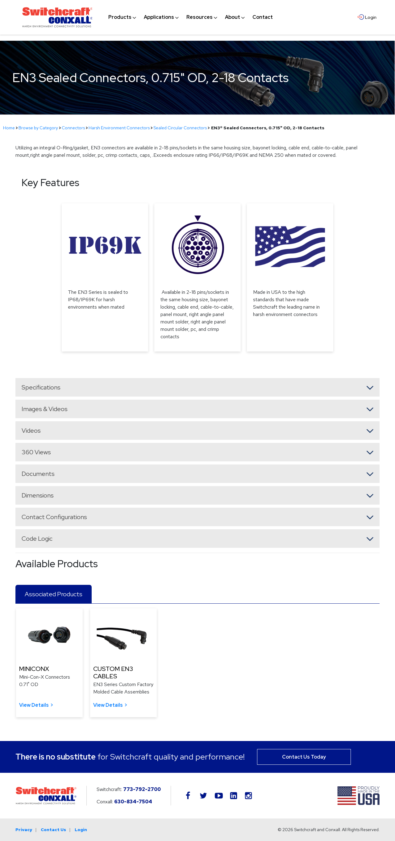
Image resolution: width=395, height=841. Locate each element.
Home (9, 128)
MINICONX (34, 669)
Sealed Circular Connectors (180, 128)
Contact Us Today (304, 757)
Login (81, 829)
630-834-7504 (133, 801)
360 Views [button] (36, 452)
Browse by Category (38, 128)
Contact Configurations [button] (54, 517)
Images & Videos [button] (45, 409)
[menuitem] (120, 17)
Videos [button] (31, 431)
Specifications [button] (41, 387)
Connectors (73, 128)
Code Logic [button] (37, 539)
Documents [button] (38, 474)
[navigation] (190, 17)
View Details (34, 705)
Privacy (23, 829)
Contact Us (53, 829)
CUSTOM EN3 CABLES (113, 672)
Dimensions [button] (38, 495)
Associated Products (53, 594)
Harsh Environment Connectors (119, 128)
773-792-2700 (142, 789)
